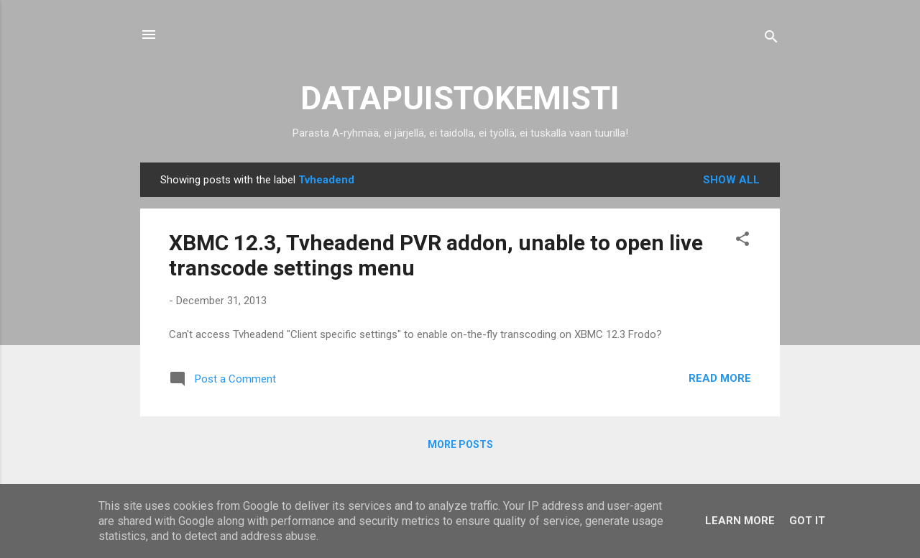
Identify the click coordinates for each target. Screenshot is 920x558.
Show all (731, 179)
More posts (460, 444)
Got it (807, 520)
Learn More (740, 520)
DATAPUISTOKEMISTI (460, 98)
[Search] (771, 39)
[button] (742, 241)
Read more (720, 378)
